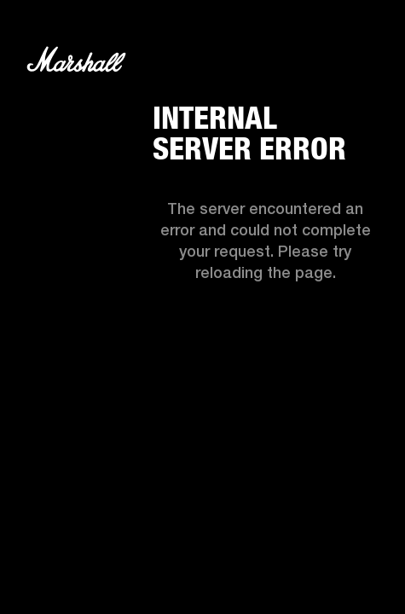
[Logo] (76, 62)
